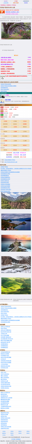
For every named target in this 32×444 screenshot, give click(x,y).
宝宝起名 (15, 145)
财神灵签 (5, 116)
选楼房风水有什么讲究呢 (6, 397)
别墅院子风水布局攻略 (6, 426)
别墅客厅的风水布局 (5, 418)
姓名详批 (16, 107)
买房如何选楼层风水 (5, 177)
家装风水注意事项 (5, 353)
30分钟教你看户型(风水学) (7, 338)
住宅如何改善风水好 (5, 352)
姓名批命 (15, 136)
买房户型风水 (4, 91)
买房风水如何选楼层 (5, 186)
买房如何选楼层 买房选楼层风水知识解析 (10, 172)
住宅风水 (4, 431)
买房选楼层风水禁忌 (5, 187)
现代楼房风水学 (4, 396)
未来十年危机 (8, 99)
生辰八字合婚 (16, 152)
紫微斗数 (25, 126)
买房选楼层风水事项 (5, 173)
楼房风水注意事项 (5, 408)
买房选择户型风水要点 (6, 189)
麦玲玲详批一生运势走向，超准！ (12, 11)
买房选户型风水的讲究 (6, 84)
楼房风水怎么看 (4, 404)
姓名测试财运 (9, 156)
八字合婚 (5, 111)
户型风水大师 (4, 333)
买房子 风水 (3, 372)
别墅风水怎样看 (4, 414)
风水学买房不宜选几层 (6, 331)
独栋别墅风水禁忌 (5, 412)
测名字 (10, 116)
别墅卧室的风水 (4, 421)
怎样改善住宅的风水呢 (6, 360)
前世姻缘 (5, 109)
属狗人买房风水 (4, 375)
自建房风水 (4, 433)
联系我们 (18, 439)
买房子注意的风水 (5, 374)
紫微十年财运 (24, 136)
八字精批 (7, 95)
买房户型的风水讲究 (5, 191)
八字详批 (25, 131)
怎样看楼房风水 (4, 347)
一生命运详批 (5, 2)
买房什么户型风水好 (5, 326)
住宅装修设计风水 (5, 355)
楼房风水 (20, 431)
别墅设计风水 (4, 416)
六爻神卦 (25, 149)
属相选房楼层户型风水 (6, 170)
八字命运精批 (6, 107)
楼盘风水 (28, 433)
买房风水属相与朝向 (5, 382)
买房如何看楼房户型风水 (9, 159)
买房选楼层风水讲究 (5, 179)
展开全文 (16, 55)
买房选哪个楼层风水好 (6, 337)
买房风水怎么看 (4, 381)
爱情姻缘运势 (23, 152)
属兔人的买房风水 (5, 377)
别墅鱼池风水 (4, 423)
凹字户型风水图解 (5, 335)
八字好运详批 (16, 156)
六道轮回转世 (15, 114)
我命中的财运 (9, 154)
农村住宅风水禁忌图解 (6, 357)
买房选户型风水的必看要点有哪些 (8, 86)
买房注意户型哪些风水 (6, 330)
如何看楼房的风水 (5, 403)
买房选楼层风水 (4, 87)
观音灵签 (5, 149)
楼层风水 (12, 433)
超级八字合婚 (23, 156)
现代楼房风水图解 (5, 401)
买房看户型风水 (4, 166)
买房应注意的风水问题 (6, 386)
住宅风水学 (3, 359)
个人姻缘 (25, 140)
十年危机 (12, 107)
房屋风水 (9, 5)
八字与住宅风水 (4, 364)
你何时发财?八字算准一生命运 (12, 13)
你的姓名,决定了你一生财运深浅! (12, 10)
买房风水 (12, 431)
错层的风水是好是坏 (5, 366)
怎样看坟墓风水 (4, 344)
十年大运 (5, 114)
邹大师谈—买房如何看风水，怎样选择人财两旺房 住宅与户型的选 (16, 168)
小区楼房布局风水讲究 (6, 406)
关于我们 (13, 439)
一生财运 (5, 136)
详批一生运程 (23, 154)
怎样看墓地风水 (4, 345)
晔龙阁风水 (3, 5)
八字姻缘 (15, 109)
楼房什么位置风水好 (5, 392)
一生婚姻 (10, 109)
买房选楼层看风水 (5, 175)
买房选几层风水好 (5, 180)
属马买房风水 (4, 379)
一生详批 (10, 114)
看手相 (13, 116)
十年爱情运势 (16, 154)
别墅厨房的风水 (4, 419)
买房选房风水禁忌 (5, 182)
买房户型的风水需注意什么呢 (10, 162)
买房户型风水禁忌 (5, 89)
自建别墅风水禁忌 (5, 428)
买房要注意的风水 (5, 388)
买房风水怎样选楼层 (5, 184)
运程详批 (5, 126)
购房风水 (20, 433)
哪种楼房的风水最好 (5, 399)
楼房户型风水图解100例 (6, 340)
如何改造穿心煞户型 (5, 342)
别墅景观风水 (4, 425)
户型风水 (14, 5)
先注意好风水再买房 (5, 384)
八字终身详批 (9, 152)
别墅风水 (28, 431)
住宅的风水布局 (4, 367)
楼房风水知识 (4, 394)
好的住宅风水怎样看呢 (6, 362)
